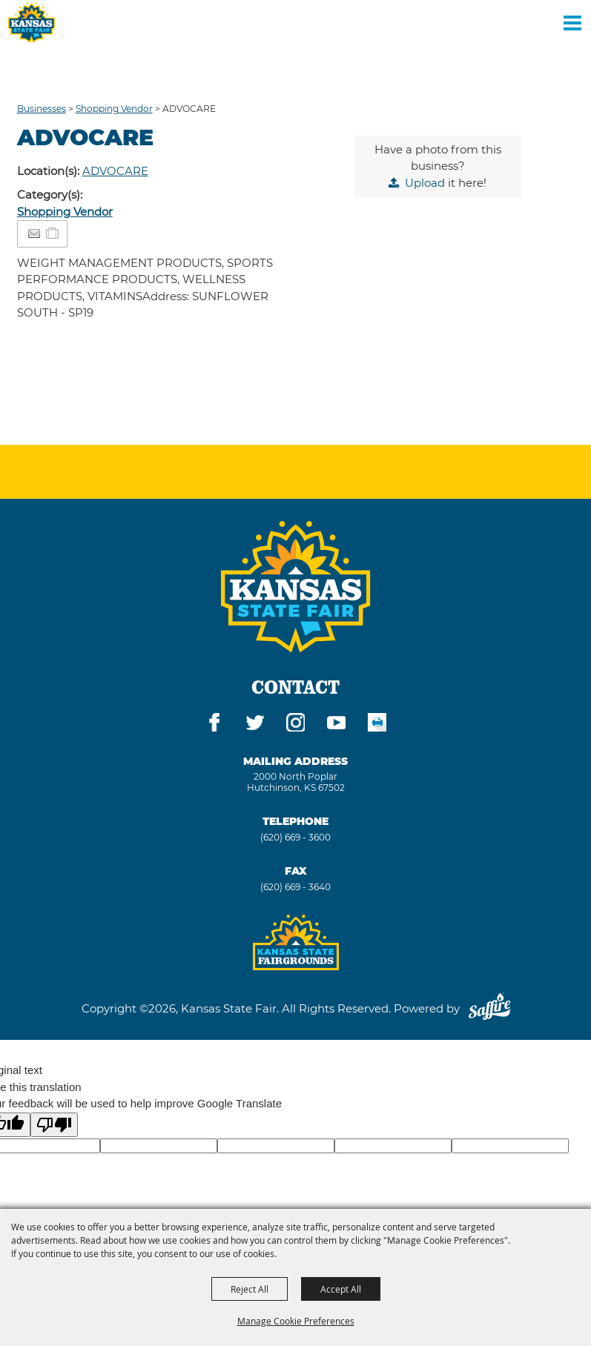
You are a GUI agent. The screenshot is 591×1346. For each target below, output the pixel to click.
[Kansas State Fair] (31, 22)
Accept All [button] (340, 1289)
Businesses (41, 108)
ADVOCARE (115, 171)
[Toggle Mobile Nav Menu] (572, 22)
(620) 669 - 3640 (295, 886)
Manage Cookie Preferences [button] (295, 1321)
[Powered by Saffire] (489, 1008)
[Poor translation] (54, 1125)
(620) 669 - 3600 (295, 837)
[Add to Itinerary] (53, 233)
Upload (425, 183)
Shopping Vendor (114, 108)
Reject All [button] (249, 1289)
